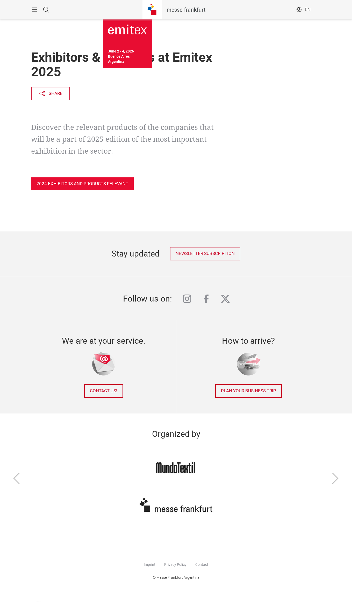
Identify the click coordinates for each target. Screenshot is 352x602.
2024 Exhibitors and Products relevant (82, 183)
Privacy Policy (175, 564)
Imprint (149, 564)
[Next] (335, 479)
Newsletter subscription (205, 253)
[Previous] (16, 479)
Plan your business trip (248, 390)
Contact (201, 564)
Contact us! (103, 390)
